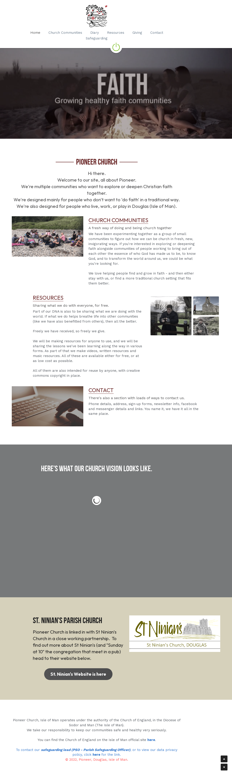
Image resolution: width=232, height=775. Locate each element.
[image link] (49, 224)
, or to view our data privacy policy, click (163, 744)
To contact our (27, 744)
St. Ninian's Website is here (63, 668)
